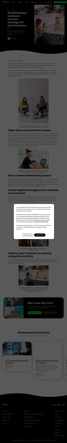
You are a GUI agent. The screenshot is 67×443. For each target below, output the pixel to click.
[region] (34, 221)
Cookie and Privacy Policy (41, 221)
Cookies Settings (28, 235)
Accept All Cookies (39, 235)
